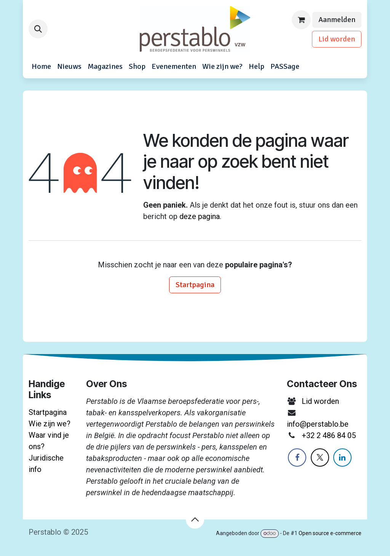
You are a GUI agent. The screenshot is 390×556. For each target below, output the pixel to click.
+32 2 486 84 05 (329, 435)
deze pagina (199, 216)
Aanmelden (336, 19)
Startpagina (195, 284)
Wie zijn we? (49, 423)
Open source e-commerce (330, 533)
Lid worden (336, 39)
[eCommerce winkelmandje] (301, 19)
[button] (38, 28)
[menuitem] (41, 66)
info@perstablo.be (317, 424)
